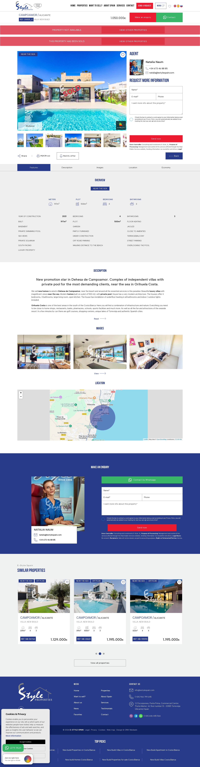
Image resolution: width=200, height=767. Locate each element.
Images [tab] (100, 167)
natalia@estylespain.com (160, 72)
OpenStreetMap (162, 439)
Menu (160, 6)
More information (13, 736)
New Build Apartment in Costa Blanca (163, 750)
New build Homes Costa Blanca (79, 760)
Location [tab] (133, 167)
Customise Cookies (25, 748)
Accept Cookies (25, 742)
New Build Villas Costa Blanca (163, 760)
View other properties (133, 30)
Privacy (94, 730)
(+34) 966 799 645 (143, 697)
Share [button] (22, 156)
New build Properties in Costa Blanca (79, 750)
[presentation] (143, 128)
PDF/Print (43, 156)
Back (174, 156)
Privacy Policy (150, 119)
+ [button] (21, 393)
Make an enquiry (143, 17)
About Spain (109, 5)
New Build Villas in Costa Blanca (121, 750)
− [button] (21, 397)
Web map (111, 730)
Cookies (101, 730)
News (76, 708)
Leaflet (146, 439)
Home (73, 5)
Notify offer (68, 156)
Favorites (78, 714)
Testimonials (106, 708)
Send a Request (144, 6)
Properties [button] (82, 5)
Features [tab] (34, 167)
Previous (19, 91)
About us (78, 702)
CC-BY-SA (178, 439)
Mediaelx (133, 730)
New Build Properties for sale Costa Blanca (121, 760)
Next (124, 91)
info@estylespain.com (144, 690)
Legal (87, 730)
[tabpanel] (44, 611)
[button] (100, 373)
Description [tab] (67, 167)
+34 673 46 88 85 (157, 68)
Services (121, 5)
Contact (130, 5)
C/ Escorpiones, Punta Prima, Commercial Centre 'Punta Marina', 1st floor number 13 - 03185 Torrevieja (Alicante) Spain (157, 706)
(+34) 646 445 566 (152, 716)
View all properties (100, 663)
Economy (166, 167)
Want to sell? (95, 5)
